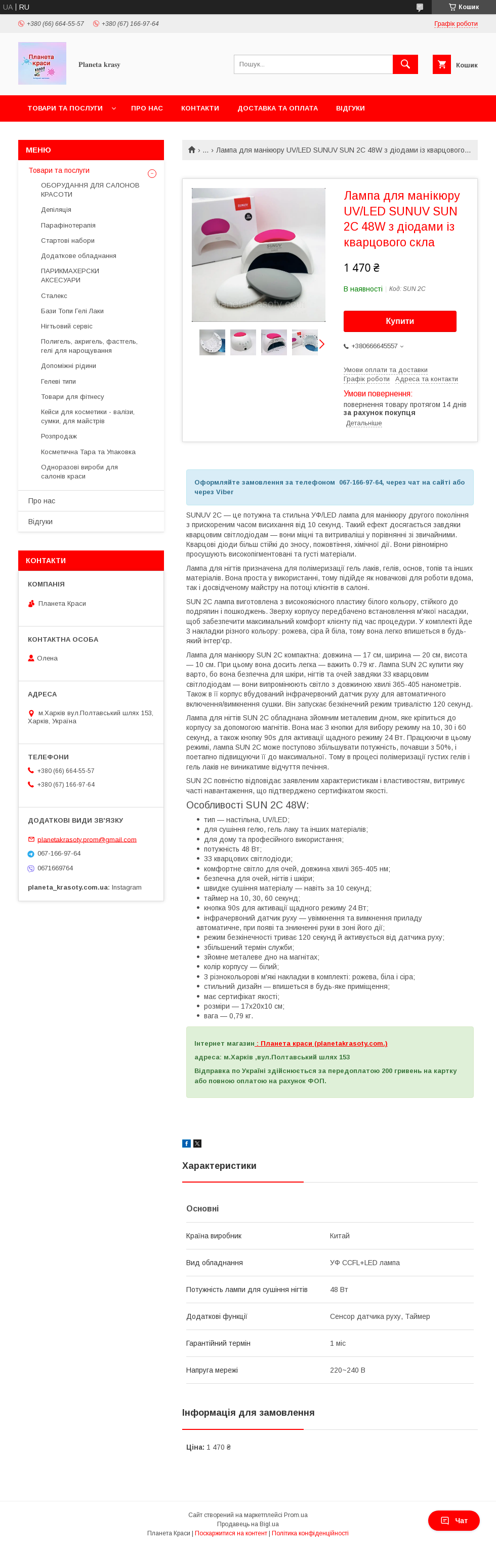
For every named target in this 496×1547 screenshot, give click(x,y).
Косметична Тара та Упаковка (88, 452)
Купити (400, 321)
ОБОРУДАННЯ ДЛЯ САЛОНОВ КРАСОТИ (90, 189)
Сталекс (54, 296)
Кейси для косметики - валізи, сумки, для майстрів (88, 416)
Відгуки (350, 108)
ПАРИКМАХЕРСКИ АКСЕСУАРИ (70, 275)
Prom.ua (296, 1515)
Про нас (147, 108)
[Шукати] (405, 64)
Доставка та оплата (277, 108)
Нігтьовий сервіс (67, 326)
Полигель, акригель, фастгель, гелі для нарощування (89, 346)
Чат (454, 1520)
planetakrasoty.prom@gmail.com (87, 839)
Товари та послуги (65, 108)
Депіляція (56, 209)
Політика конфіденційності (310, 1533)
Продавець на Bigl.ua (248, 1524)
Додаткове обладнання (78, 256)
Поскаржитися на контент (231, 1533)
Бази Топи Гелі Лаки (72, 311)
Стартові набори (68, 240)
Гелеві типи (58, 381)
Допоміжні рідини (68, 366)
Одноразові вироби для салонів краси (79, 471)
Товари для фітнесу (72, 396)
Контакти (200, 108)
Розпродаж (59, 436)
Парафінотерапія (68, 225)
